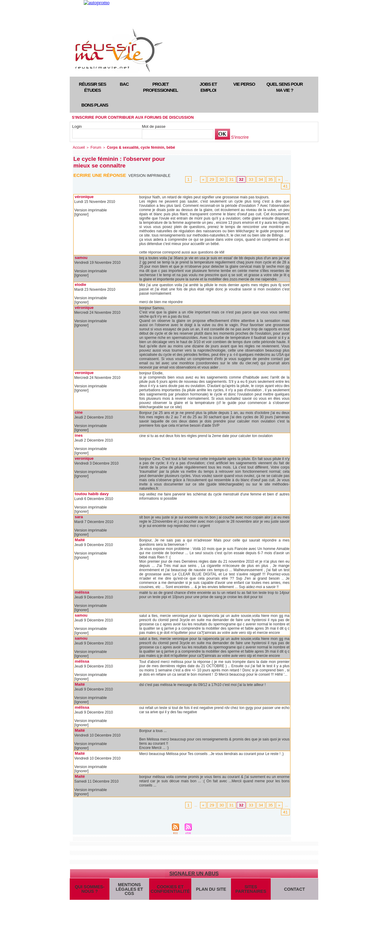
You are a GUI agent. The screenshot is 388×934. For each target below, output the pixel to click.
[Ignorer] (81, 214)
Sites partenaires (249, 890)
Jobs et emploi (208, 87)
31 (236, 179)
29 (218, 179)
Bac (124, 84)
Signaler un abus (193, 873)
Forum (94, 147)
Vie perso (244, 84)
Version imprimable (150, 175)
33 (254, 179)
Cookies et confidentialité (169, 890)
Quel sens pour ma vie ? (284, 87)
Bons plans (94, 105)
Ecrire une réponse (100, 174)
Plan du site (208, 890)
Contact (293, 890)
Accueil (78, 147)
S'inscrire (239, 137)
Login (77, 126)
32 (244, 179)
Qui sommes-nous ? (89, 890)
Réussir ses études (92, 87)
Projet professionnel (160, 87)
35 (271, 179)
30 (227, 179)
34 (262, 179)
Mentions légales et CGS (129, 890)
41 (286, 186)
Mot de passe (154, 126)
